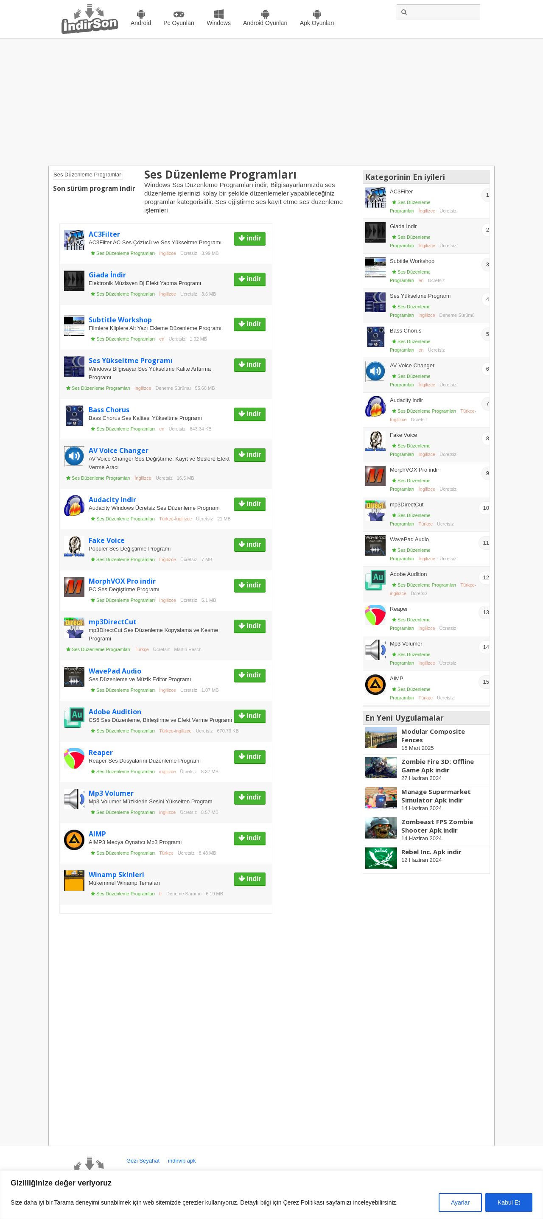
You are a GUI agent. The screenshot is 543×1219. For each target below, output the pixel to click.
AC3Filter (104, 234)
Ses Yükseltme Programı (131, 360)
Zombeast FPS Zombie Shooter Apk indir (437, 825)
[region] (271, 1194)
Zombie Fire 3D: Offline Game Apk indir (437, 765)
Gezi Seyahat (143, 1160)
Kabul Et (509, 1202)
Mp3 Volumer (111, 793)
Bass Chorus (109, 409)
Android (141, 23)
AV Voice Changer (118, 450)
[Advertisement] (271, 102)
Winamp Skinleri (116, 874)
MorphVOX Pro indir (122, 581)
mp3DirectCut (113, 621)
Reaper (101, 752)
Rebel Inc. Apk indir (431, 851)
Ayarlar (460, 1202)
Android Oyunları (265, 23)
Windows (219, 23)
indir (253, 238)
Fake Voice (107, 540)
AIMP (97, 834)
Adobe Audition (115, 711)
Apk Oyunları (317, 23)
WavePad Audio (115, 671)
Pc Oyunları (178, 23)
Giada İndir (107, 275)
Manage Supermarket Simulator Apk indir (436, 795)
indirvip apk (182, 1160)
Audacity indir (112, 499)
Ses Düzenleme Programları (125, 253)
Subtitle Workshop (120, 319)
